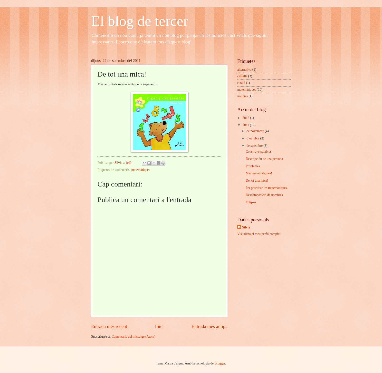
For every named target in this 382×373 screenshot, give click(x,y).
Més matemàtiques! (259, 173)
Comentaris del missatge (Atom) (133, 336)
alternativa (244, 69)
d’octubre (253, 138)
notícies (242, 96)
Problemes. (253, 166)
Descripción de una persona (264, 159)
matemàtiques (140, 170)
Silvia (246, 227)
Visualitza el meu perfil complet (258, 234)
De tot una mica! (257, 180)
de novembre (256, 131)
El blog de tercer (139, 21)
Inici (159, 326)
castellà (242, 76)
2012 (246, 118)
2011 (246, 125)
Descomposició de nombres (264, 195)
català (241, 83)
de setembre (255, 145)
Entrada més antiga (209, 326)
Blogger (219, 363)
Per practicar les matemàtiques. (266, 188)
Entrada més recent (109, 326)
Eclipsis (251, 202)
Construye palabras (258, 151)
